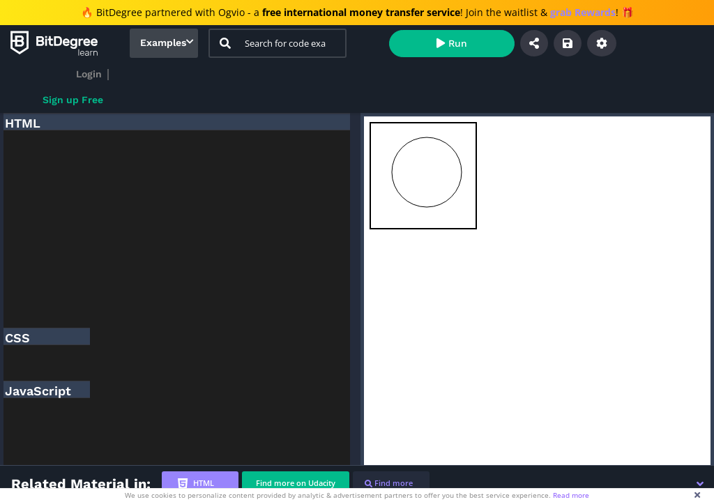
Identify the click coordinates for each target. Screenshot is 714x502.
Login (89, 73)
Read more (571, 495)
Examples (163, 42)
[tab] (200, 483)
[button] (700, 483)
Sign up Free (73, 99)
